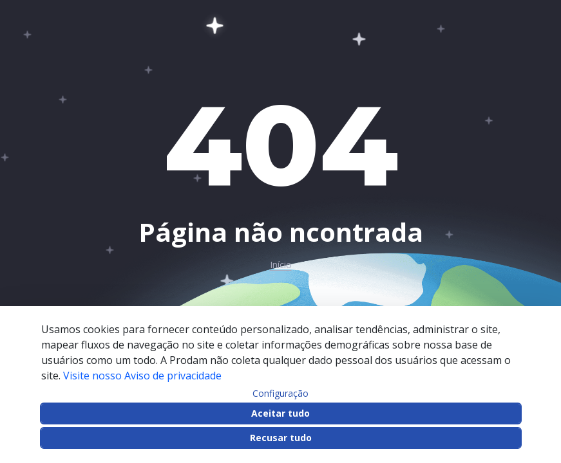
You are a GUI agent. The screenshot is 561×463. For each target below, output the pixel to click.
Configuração (280, 393)
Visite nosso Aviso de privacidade (142, 375)
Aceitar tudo (280, 413)
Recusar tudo (281, 437)
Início (281, 265)
